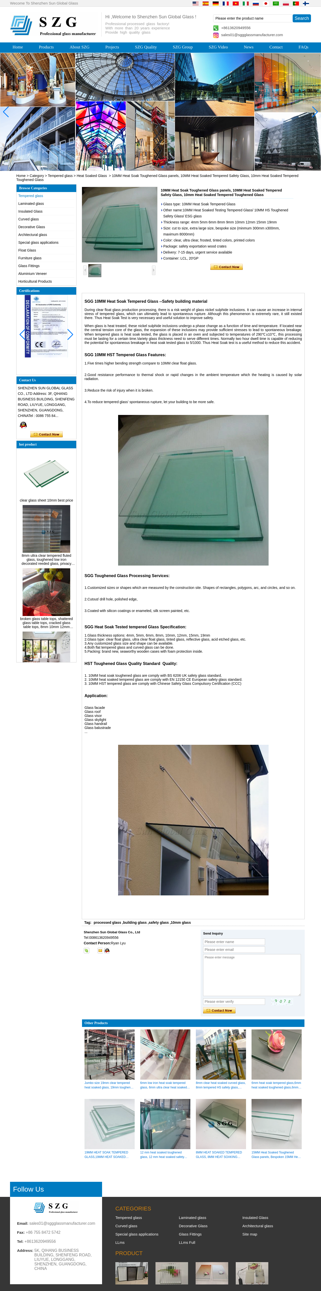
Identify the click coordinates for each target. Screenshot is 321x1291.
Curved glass (28, 219)
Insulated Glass (30, 211)
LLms (120, 1242)
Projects (112, 47)
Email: (22, 1223)
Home (18, 47)
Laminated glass (31, 204)
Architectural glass (32, 235)
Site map (249, 1234)
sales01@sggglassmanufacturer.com (252, 35)
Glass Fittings (29, 266)
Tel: (20, 1241)
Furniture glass (30, 258)
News (249, 47)
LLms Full (187, 1242)
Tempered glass (60, 176)
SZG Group (183, 47)
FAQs (303, 47)
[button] (150, 167)
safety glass (159, 922)
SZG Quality (146, 47)
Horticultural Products (35, 281)
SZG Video (218, 47)
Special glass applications (38, 242)
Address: (25, 1250)
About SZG (80, 47)
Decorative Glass (31, 227)
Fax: (21, 1232)
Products (46, 47)
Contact (276, 47)
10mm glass (181, 922)
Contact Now (46, 434)
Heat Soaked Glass (92, 176)
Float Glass (27, 250)
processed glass (107, 922)
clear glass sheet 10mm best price (46, 503)
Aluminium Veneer (32, 274)
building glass (135, 922)
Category (37, 176)
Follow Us (28, 1189)
